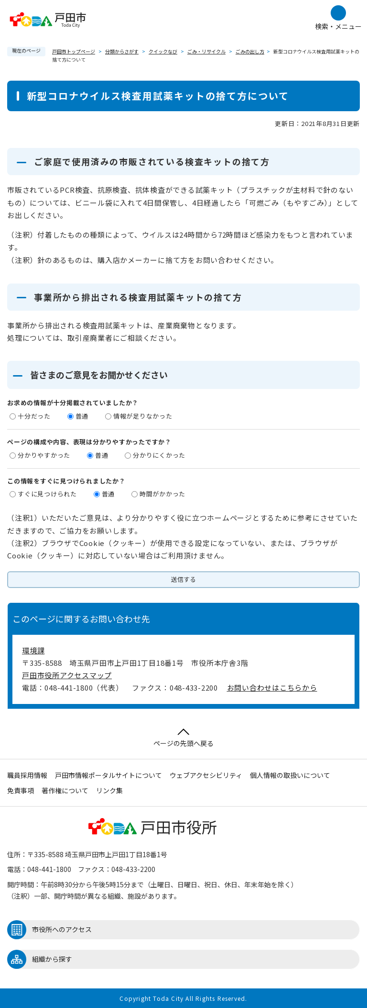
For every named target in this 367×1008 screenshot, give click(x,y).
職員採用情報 (27, 775)
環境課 (33, 650)
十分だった (34, 415)
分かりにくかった (159, 455)
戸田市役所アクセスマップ (67, 675)
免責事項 (20, 790)
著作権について (65, 790)
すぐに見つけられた (47, 493)
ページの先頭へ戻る (183, 738)
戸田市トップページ (73, 51)
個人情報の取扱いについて (290, 775)
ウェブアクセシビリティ (206, 775)
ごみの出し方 (250, 51)
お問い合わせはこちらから (272, 687)
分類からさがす (122, 51)
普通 (82, 415)
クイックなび (163, 51)
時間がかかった (162, 493)
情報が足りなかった (143, 415)
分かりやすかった (44, 455)
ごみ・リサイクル (206, 51)
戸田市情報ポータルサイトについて (108, 775)
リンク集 (109, 790)
